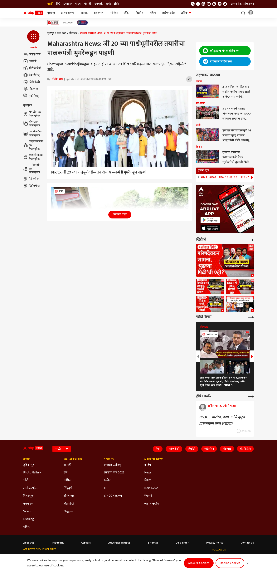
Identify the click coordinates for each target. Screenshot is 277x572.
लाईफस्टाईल (168, 13)
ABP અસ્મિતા (104, 557)
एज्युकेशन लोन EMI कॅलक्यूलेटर (33, 145)
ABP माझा (88, 557)
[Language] (61, 449)
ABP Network (30, 557)
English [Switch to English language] (67, 4)
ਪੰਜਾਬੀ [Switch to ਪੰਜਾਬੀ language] (87, 4)
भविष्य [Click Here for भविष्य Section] (26, 527)
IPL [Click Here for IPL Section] (106, 488)
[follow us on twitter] (192, 4)
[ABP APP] (210, 220)
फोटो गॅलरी (31, 82)
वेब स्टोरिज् (31, 75)
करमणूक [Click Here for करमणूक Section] (28, 504)
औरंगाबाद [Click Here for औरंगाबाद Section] (69, 496)
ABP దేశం (164, 557)
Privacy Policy (214, 542)
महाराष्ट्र (84, 13)
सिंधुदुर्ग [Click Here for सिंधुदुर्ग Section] (68, 488)
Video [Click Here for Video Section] (27, 511)
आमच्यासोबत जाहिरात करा (242, 4)
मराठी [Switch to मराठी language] (50, 4)
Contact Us (247, 542)
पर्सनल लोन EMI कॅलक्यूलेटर (32, 168)
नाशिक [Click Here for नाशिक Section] (67, 480)
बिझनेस (139, 13)
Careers (86, 542)
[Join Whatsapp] (225, 4)
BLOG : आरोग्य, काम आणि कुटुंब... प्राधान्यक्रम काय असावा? (223, 420)
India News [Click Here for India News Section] (151, 488)
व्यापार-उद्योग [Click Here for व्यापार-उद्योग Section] (151, 504)
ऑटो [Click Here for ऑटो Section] (25, 480)
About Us (28, 542)
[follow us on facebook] (198, 4)
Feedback (58, 542)
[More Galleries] (251, 316)
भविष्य (153, 13)
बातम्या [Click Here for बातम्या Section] (26, 459)
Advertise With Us (119, 542)
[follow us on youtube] (209, 4)
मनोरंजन (114, 13)
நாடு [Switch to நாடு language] (108, 4)
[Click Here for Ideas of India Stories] (53, 22)
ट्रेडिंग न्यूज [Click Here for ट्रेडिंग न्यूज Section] (28, 465)
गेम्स (157, 449)
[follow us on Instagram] (214, 4)
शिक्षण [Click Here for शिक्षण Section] (147, 480)
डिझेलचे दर (31, 185)
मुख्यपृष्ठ (51, 13)
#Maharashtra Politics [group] (219, 177)
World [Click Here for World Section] (148, 496)
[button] (33, 39)
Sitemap (153, 542)
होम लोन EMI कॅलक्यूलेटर (32, 114)
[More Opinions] (251, 396)
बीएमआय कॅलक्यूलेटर (31, 123)
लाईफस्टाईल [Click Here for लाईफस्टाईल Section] (30, 488)
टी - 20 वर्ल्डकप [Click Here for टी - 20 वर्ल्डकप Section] (113, 496)
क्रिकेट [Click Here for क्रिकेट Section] (107, 480)
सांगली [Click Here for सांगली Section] (67, 465)
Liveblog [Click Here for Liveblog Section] (28, 519)
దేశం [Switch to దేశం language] (116, 4)
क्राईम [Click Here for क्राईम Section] (147, 465)
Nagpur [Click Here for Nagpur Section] (68, 511)
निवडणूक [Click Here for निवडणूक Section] (28, 496)
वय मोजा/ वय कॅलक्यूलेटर (32, 133)
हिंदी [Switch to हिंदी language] (58, 4)
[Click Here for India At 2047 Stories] (82, 22)
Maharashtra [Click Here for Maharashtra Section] (73, 459)
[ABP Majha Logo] (33, 13)
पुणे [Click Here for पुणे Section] (65, 473)
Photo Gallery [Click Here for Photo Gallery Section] (32, 473)
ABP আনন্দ (73, 557)
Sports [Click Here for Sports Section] (109, 459)
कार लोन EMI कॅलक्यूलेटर (33, 157)
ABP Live (46, 557)
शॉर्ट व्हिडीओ (32, 68)
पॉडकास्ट (30, 89)
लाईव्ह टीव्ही (32, 54)
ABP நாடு (150, 557)
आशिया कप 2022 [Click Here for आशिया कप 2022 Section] (114, 473)
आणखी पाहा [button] (120, 214)
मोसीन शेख (57, 79)
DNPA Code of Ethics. (62, 564)
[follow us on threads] (203, 4)
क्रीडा (126, 13)
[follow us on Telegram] (219, 4)
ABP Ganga (121, 557)
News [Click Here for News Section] (147, 473)
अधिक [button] (186, 13)
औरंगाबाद (73, 33)
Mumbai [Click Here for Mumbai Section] (69, 504)
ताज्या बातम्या (67, 13)
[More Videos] (251, 239)
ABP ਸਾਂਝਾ (136, 557)
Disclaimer (182, 542)
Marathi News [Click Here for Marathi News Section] (153, 459)
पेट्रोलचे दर (31, 179)
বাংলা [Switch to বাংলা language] (78, 4)
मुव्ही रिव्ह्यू (31, 96)
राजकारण (99, 13)
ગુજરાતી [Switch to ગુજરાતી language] (98, 4)
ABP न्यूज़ (59, 557)
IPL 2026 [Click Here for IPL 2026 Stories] (68, 22)
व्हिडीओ (29, 61)
